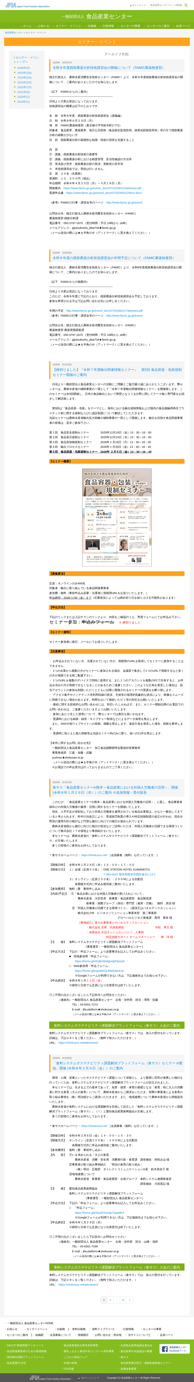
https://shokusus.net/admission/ (78, 1042)
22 (123, 1300)
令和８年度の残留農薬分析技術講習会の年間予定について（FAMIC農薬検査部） (114, 258)
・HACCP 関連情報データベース (23, 1345)
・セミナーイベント (36, 1329)
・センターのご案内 (16, 1335)
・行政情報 (127, 1329)
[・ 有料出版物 (76, 1329)
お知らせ (43, 25)
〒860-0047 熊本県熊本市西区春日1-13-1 (129, 874)
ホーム (27, 25)
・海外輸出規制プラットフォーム (24, 1357)
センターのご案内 (158, 25)
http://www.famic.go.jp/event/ (124, 202)
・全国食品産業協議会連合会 (135, 1345)
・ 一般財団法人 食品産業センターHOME (28, 1323)
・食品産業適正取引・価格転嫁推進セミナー (144, 1362)
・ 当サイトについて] (137, 1334)
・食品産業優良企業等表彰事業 (79, 1345)
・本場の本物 (69, 1362)
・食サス (123, 1357)
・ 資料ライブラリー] (101, 1329)
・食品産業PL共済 (15, 1362)
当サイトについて (90, 1378)
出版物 (92, 25)
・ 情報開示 (81, 1334)
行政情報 (108, 25)
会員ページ (183, 25)
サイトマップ (139, 5)
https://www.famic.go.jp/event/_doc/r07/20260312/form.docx (104, 192)
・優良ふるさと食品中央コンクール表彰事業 (87, 1351)
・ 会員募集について (59, 1334)
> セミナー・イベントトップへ (26, 59)
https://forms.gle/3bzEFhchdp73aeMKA (99, 1212)
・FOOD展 (67, 1368)
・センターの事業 (150, 1329)
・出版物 (59, 1329)
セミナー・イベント (68, 25)
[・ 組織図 (37, 1334)
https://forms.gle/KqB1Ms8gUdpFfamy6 (99, 961)
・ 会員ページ (164, 1335)
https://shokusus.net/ (94, 855)
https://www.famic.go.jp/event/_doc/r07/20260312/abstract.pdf (102, 188)
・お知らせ (10, 1329)
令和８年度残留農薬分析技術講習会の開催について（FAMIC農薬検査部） (109, 68)
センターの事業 (130, 25)
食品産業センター (14, 32)
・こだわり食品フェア (74, 1357)
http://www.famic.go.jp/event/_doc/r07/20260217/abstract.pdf (104, 310)
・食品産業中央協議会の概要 (135, 1351)
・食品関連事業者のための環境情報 (25, 1351)
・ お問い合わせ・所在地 (107, 1334)
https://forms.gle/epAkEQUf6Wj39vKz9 (99, 970)
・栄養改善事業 (127, 1368)
